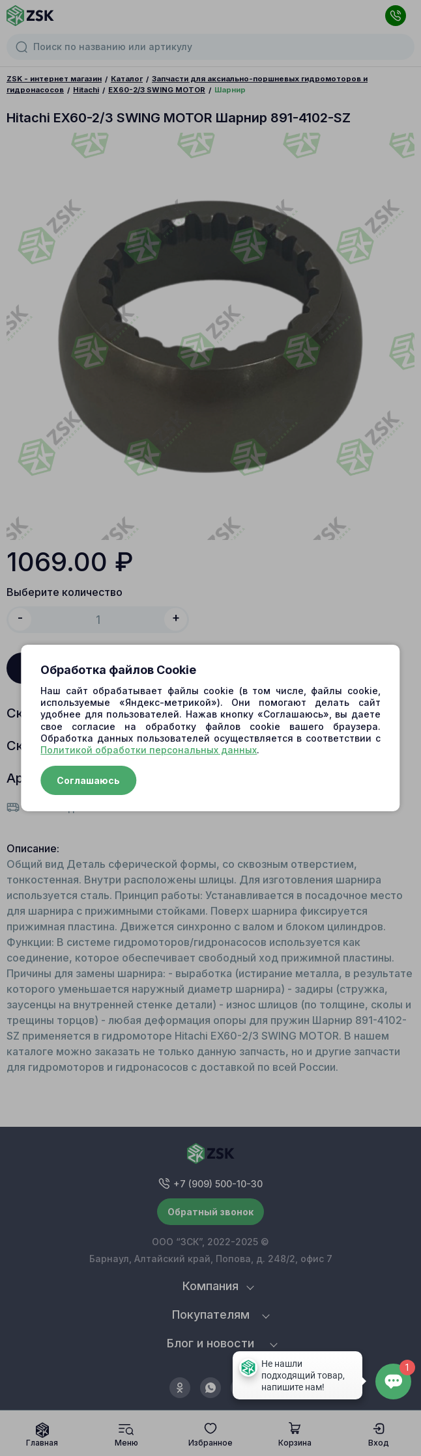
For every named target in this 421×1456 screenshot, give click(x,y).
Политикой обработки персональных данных (148, 749)
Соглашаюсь (88, 780)
